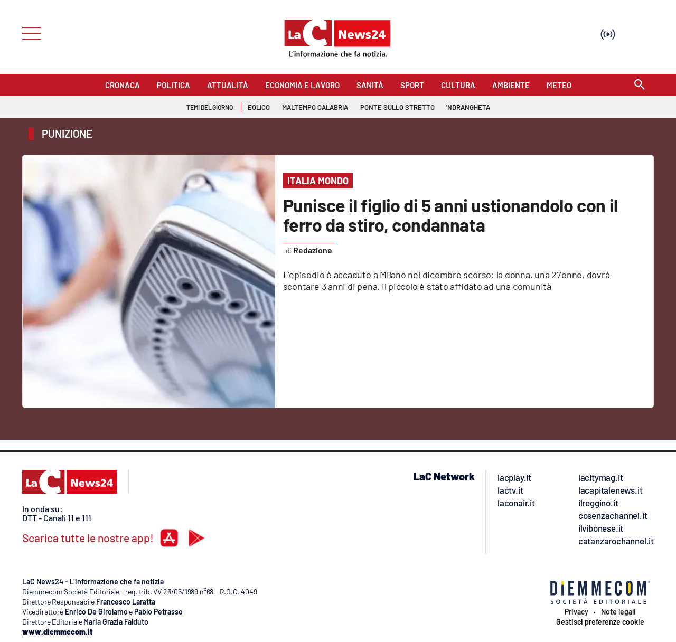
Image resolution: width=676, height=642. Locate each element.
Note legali (618, 612)
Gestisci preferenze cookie (600, 622)
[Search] (639, 85)
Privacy (576, 612)
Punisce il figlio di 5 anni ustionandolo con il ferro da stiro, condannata (450, 214)
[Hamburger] (28, 32)
